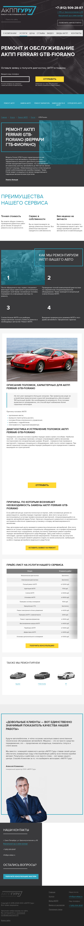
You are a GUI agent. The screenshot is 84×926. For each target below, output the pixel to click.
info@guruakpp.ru (9, 855)
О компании (9, 33)
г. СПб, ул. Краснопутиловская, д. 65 (70, 12)
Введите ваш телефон (10, 74)
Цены (32, 33)
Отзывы (41, 33)
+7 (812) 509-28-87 (69, 8)
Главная (52, 892)
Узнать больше (12, 180)
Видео (50, 33)
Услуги (23, 33)
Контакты (76, 33)
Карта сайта (5, 921)
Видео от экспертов (57, 905)
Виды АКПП (62, 33)
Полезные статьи (55, 909)
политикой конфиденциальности (13, 914)
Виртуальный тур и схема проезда (71, 15)
